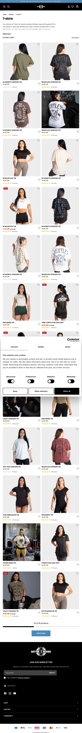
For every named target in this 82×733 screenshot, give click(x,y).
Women (11, 14)
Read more (7, 34)
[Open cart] (77, 6)
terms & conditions (24, 678)
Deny (15, 391)
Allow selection (41, 391)
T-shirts (18, 14)
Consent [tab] (14, 347)
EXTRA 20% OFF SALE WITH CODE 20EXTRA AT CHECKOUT (41, 1)
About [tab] (67, 347)
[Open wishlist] (72, 6)
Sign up (52, 673)
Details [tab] (41, 347)
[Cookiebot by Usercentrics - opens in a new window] (69, 340)
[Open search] (8, 6)
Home (4, 14)
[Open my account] (68, 6)
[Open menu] (4, 6)
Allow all (66, 391)
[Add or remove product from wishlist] (38, 44)
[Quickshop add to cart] (38, 83)
